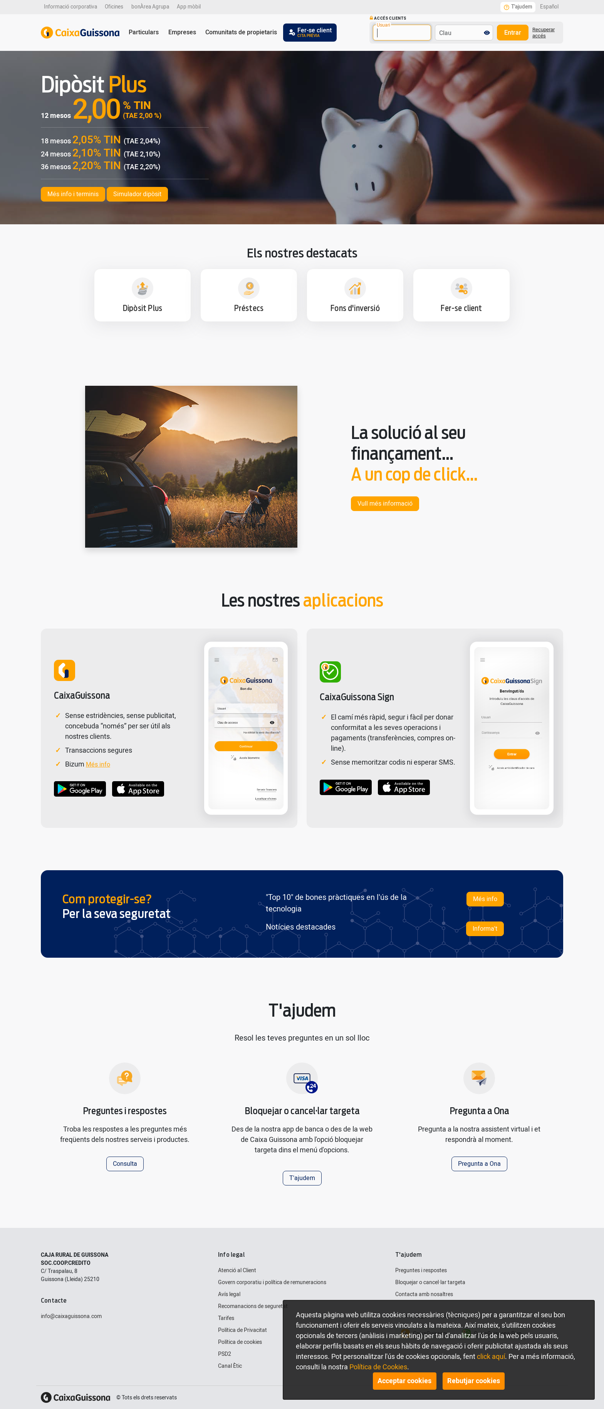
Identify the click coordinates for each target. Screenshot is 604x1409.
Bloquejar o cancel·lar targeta (430, 1282)
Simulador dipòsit (137, 194)
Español (549, 7)
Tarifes (226, 1318)
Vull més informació (385, 503)
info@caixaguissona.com (71, 1316)
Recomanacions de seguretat (253, 1306)
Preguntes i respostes (421, 1270)
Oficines (114, 7)
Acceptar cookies (404, 1381)
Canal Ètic (230, 1366)
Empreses (182, 32)
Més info (98, 764)
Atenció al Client (237, 1270)
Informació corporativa (70, 7)
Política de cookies (240, 1342)
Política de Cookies (378, 1367)
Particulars (144, 32)
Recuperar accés (543, 32)
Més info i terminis (73, 194)
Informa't (485, 928)
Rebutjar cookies (473, 1381)
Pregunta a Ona (479, 1164)
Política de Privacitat (242, 1330)
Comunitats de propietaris (241, 32)
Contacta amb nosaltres (424, 1294)
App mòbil (189, 7)
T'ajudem (302, 1178)
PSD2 (224, 1354)
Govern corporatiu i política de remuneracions (272, 1282)
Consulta (125, 1164)
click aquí (491, 1357)
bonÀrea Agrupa (150, 7)
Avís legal (229, 1294)
